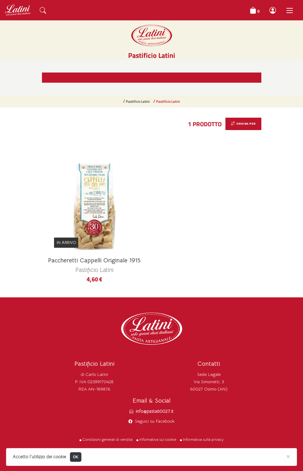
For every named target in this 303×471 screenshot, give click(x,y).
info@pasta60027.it (155, 411)
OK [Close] (76, 457)
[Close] (288, 456)
